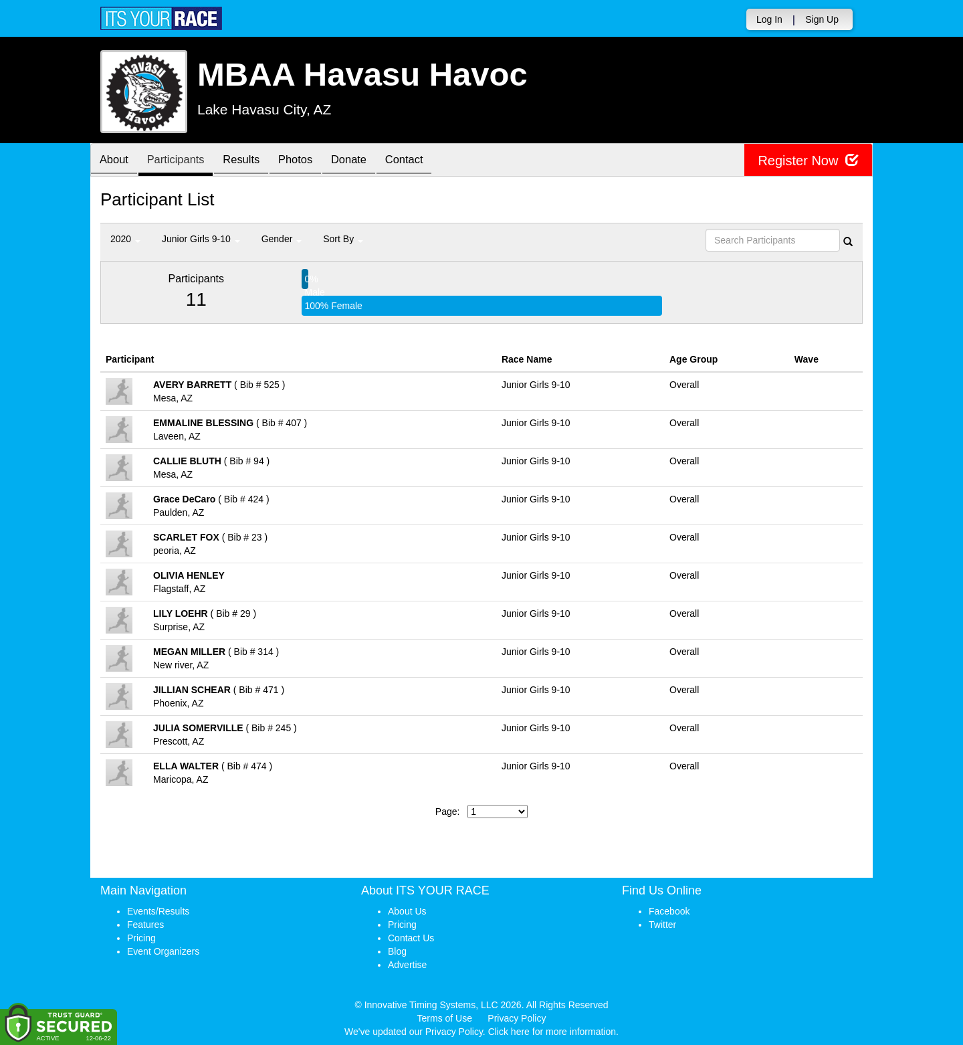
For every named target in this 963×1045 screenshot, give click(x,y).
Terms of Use (444, 1018)
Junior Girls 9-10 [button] (201, 238)
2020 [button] (125, 238)
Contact (424, 161)
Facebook (669, 911)
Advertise (407, 964)
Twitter (662, 924)
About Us (407, 911)
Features (145, 924)
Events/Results (158, 911)
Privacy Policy (517, 1018)
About (115, 161)
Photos (308, 161)
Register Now (808, 160)
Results (251, 161)
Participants (181, 161)
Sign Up (822, 19)
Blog (397, 951)
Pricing (141, 938)
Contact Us (411, 938)
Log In (769, 19)
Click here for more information (552, 1031)
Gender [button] (281, 238)
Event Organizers (163, 951)
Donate (365, 161)
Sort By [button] (343, 238)
